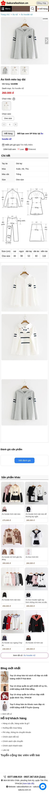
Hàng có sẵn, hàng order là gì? (16, 723)
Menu (7, 9)
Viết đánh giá (24, 460)
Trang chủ (5, 14)
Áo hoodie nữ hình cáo (34, 643)
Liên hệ (6, 750)
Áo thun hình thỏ (32, 557)
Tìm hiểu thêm (26, 145)
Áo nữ (15, 14)
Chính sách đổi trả (11, 737)
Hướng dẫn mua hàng (12, 728)
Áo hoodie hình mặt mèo (11, 514)
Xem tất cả (6, 714)
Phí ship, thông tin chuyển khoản (17, 732)
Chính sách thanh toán (12, 746)
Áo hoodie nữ (27, 14)
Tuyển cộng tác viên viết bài (20, 755)
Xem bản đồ (28, 783)
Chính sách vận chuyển (13, 741)
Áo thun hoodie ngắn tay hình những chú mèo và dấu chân (36, 602)
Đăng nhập (41, 3)
